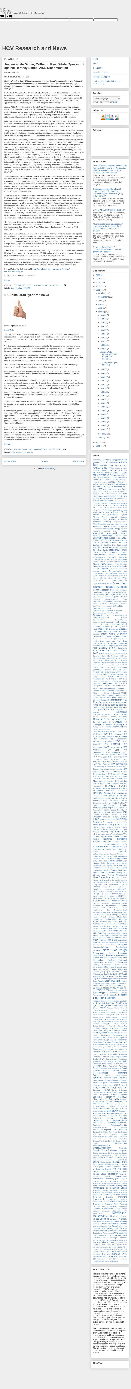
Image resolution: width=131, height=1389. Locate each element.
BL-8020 (111, 538)
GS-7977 (118, 707)
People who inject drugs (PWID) (110, 1004)
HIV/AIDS (26, 288)
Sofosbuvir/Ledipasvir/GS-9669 (103, 1141)
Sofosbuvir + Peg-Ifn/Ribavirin (110, 1120)
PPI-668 (120, 988)
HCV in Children (121, 776)
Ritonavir (116, 1080)
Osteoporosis (116, 983)
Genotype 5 (110, 725)
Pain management (120, 990)
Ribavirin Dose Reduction (115, 1078)
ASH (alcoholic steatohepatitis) (110, 498)
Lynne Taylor (9, 330)
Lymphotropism (110, 889)
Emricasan (107, 669)
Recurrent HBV (121, 1063)
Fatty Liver (111, 697)
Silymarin (123, 1095)
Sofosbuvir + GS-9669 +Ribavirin (112, 1116)
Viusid (121, 1242)
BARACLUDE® (121, 536)
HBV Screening (121, 737)
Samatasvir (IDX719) (101, 1090)
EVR (102, 667)
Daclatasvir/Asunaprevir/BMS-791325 (107, 611)
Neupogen (123, 942)
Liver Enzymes (107, 865)
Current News (119, 583)
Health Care (122, 796)
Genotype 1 (99, 719)
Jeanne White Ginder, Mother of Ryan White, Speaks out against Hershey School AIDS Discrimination (44, 66)
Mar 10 (104, 399)
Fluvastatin (111, 702)
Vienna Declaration (100, 1226)
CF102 (124, 550)
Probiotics (97, 1052)
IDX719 (124, 817)
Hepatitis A (112, 808)
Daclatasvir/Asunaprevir (102, 608)
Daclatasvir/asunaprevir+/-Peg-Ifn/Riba (106, 613)
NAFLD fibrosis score (119, 935)
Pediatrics (122, 995)
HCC (117, 741)
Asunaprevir (98, 533)
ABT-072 (105, 471)
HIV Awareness (117, 779)
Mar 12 (104, 392)
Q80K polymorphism (118, 1057)
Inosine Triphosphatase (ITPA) (116, 834)
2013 (98, 286)
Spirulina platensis (114, 1153)
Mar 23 (104, 337)
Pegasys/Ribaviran (100, 1001)
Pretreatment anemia (108, 1044)
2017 (98, 275)
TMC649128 (116, 1171)
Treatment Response (117, 1201)
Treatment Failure (118, 1199)
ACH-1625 (97, 489)
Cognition (104, 569)
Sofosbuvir (112, 1111)
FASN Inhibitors (111, 679)
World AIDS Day (113, 1252)
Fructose (119, 703)
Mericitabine (122, 917)
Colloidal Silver (99, 571)
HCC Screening (112, 744)
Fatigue (102, 698)
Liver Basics (104, 861)
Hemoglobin (103, 803)
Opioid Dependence (113, 972)
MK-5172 (102, 891)
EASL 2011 (98, 650)
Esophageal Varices (101, 674)
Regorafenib (113, 1066)
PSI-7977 (101, 990)
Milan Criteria (103, 928)
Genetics (113, 717)
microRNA (113, 1256)
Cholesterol (122, 559)
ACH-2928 (117, 489)
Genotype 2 (104, 722)
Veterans (123, 1224)
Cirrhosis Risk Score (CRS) (103, 566)
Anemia (123, 524)
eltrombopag (97, 1256)
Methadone (122, 924)
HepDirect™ (122, 803)
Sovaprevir (122, 1151)
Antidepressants (110, 526)
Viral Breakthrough (115, 1226)
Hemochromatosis (100, 800)
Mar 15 (104, 381)
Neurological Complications (103, 945)
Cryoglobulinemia (99, 583)
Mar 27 (104, 326)
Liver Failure (117, 866)
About (95, 63)
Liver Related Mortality (113, 873)
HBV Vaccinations (118, 739)
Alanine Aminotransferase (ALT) (110, 514)
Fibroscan (122, 700)
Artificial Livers (110, 531)
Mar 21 (104, 345)
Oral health (109, 976)
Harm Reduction (109, 796)
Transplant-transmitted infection (116, 1192)
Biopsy (99, 547)
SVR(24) (105, 1088)
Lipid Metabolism (120, 856)
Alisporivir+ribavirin (120, 522)
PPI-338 (106, 988)
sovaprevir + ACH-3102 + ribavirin (112, 1259)
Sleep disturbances (99, 1111)
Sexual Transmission (114, 1092)
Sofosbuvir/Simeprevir (101, 1146)
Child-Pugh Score (110, 559)
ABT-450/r (105, 473)
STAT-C (117, 1085)
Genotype (123, 717)
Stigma (101, 1164)
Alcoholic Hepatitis (119, 517)
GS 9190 (111, 705)
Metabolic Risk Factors (109, 921)
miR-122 (105, 1256)
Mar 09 (104, 403)
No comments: (55, 285)
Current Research (101, 590)
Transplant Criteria (100, 1190)
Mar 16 (104, 377)
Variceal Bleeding (120, 1221)
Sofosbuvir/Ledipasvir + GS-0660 (110, 1127)
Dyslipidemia (122, 648)
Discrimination (16, 288)
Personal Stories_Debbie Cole (109, 1015)
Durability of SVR (107, 648)
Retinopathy (97, 1075)
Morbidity (107, 931)
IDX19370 (114, 814)
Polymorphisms (121, 1033)
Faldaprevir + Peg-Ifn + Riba (104, 686)
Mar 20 (104, 349)
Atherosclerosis (107, 536)
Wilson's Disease (99, 1251)
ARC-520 (96, 498)
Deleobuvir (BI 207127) (111, 627)
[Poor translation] (10, 16)
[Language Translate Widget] (106, 98)
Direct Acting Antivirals (114, 633)
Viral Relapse (115, 1235)
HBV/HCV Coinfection (102, 741)
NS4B (125, 938)
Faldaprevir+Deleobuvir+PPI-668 (115, 693)
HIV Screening (99, 783)
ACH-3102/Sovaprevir (109, 494)
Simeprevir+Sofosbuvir (101, 1108)
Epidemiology (110, 672)
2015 (98, 279)
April (100, 308)
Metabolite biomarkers (109, 924)
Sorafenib (123, 1148)
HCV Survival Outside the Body (111, 769)
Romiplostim (97, 1085)
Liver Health (121, 868)
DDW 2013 (121, 594)
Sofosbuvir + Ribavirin (104, 1123)
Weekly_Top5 (122, 1249)
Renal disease (117, 1068)
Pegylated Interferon (105, 1003)
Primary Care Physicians (117, 1049)
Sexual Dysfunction (119, 1090)
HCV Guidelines (115, 757)
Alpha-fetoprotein (99, 524)
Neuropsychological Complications (110, 947)
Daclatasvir (97, 597)
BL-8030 (118, 538)
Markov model (99, 908)
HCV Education (120, 754)
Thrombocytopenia (112, 1179)
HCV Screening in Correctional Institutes (107, 766)
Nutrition (111, 960)
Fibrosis (97, 702)
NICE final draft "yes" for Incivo (26, 295)
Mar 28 (104, 322)
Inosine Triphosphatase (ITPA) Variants (110, 836)
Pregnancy (122, 1040)
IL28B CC (103, 819)
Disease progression (113, 636)
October (102, 293)
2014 (98, 282)
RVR (125, 1061)
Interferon (107, 842)
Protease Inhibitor (111, 1051)
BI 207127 (97, 538)
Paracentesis (97, 995)
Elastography (110, 667)
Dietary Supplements (105, 631)
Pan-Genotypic (99, 992)
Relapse (96, 1068)
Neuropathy (122, 945)
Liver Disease (107, 863)
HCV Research (121, 761)
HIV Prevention (120, 781)
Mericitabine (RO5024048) (104, 919)
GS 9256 (119, 705)
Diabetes (123, 629)
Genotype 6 (121, 724)
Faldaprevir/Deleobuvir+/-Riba (103, 695)
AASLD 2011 (106, 465)
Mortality (114, 931)
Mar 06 (104, 414)
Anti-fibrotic (97, 526)
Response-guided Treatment (110, 1073)
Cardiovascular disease (103, 555)
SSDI (111, 1085)
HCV (105, 746)
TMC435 (96, 1171)
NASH (95, 938)
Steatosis (116, 1162)
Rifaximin (107, 1080)
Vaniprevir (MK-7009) (118, 1219)
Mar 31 (104, 315)
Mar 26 (104, 330)
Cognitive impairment (119, 569)
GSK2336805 (121, 712)
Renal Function (106, 1068)
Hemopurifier (113, 803)
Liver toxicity (110, 882)
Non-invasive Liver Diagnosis (110, 953)
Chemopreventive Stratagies (104, 557)
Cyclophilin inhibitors (118, 590)
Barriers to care (118, 542)
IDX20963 (123, 814)
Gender (116, 714)
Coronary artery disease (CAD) (113, 578)
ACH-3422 (123, 494)
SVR (124, 1085)
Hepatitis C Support (101, 77)
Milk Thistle (113, 929)
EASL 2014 (104, 653)
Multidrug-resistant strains (118, 933)
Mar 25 (104, 334)
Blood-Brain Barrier (100, 550)
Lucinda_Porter (108, 887)
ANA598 (113, 496)
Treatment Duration (103, 1197)
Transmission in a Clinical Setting (110, 1188)
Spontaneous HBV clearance (114, 1155)
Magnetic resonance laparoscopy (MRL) (110, 903)
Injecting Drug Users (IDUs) (114, 832)
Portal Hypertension (101, 1035)
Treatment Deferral (120, 1195)
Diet (94, 631)
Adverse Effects (119, 512)
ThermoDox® (98, 1179)
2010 (98, 446)
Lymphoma (97, 889)
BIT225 (105, 538)
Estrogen (113, 674)
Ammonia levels (113, 524)
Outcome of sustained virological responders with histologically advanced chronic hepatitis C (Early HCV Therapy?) (108, 192)
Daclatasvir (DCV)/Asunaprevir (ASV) (110, 599)
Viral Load (118, 1233)
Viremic (105, 1238)
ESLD (124, 665)
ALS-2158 (97, 496)
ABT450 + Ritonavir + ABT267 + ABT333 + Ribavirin (110, 485)
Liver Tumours (116, 878)
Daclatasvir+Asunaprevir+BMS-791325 (108, 606)
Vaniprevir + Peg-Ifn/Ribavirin (103, 1221)
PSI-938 (109, 990)
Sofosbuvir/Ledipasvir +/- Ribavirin (110, 1130)
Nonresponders (115, 958)
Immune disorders (106, 827)
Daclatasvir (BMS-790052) (115, 597)
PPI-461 (113, 988)
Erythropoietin (121, 672)
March (101, 312)
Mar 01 (104, 429)
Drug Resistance (110, 643)
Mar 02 (104, 425)
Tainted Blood (99, 1174)
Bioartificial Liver (110, 545)
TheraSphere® (121, 1176)
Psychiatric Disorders (117, 1054)
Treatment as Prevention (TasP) (105, 1204)
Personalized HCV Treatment (110, 1030)
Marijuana (123, 905)
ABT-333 (123, 470)
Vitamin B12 (97, 1242)
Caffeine (114, 552)
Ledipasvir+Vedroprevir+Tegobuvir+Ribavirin (108, 854)
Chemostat (123, 557)
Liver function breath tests (117, 880)
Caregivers (122, 555)
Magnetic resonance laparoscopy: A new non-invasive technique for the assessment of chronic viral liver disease (108, 227)
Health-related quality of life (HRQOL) (110, 798)
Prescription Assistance (102, 1042)
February (102, 434)
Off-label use (108, 967)
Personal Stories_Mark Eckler (105, 1024)
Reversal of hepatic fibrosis (115, 1075)
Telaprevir (29, 452)
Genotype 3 (120, 722)
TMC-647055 (122, 1169)
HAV (119, 731)
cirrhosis (116, 1254)
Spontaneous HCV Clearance (104, 1158)
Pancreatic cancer (118, 992)
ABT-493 (115, 480)
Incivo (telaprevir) (17, 452)
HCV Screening (118, 764)
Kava (95, 849)
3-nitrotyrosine (113, 462)
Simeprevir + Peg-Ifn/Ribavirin (106, 1099)
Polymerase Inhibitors (106, 1033)
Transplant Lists (98, 1192)
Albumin (96, 517)
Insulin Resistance (102, 839)
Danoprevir (97, 615)
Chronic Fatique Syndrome (103, 562)
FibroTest (114, 700)
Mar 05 (104, 418)
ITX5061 (117, 825)
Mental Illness (107, 917)
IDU (125, 812)
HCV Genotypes (100, 757)
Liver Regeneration (114, 870)
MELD (95, 891)
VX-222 (96, 1219)
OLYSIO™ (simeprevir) (116, 962)
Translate (110, 102)
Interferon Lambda (120, 842)
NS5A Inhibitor (99, 940)
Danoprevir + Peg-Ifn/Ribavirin (115, 615)
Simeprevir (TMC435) (116, 1097)
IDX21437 (97, 817)
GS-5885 (109, 707)
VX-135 (109, 1216)
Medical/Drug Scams (118, 908)
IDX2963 (115, 817)
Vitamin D (106, 1242)
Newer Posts (10, 461)
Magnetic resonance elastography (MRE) (110, 901)
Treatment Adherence (102, 1194)
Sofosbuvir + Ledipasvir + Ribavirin (110, 1118)
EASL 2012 (112, 650)
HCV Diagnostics (113, 752)
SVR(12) (96, 1087)
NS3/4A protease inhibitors (110, 938)
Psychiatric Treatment (101, 1057)
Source (7, 280)
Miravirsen (123, 929)
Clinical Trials (121, 566)
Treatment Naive (100, 1201)
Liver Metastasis (99, 870)
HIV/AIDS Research (110, 788)
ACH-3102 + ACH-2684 (107, 491)
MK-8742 (123, 898)
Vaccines (104, 1219)
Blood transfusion (120, 547)
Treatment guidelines (109, 1206)
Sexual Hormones (99, 1092)
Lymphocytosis (122, 887)
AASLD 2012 (121, 465)
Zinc (108, 1254)
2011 (98, 442)
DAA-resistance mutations (102, 592)
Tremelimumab (107, 1209)
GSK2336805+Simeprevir (101, 714)
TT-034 (124, 1171)
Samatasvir (122, 1088)
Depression (103, 629)
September (103, 297)
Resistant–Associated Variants (115, 1071)
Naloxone (104, 942)
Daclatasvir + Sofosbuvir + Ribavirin (113, 604)
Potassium (111, 1037)
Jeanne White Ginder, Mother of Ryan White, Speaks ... (108, 355)
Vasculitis (96, 1224)
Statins (96, 1162)
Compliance (102, 575)
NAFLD (108, 935)
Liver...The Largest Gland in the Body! (109, 210)
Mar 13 (104, 388)
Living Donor (121, 882)
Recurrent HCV (100, 1066)
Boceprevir (114, 550)
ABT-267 (113, 470)
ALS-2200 (105, 496)
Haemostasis (97, 796)
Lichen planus (107, 856)
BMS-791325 (117, 540)
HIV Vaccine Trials (115, 783)
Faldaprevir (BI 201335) (115, 683)
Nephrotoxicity (113, 942)
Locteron (96, 887)
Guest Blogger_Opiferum (116, 727)
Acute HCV (107, 505)
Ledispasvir (97, 856)
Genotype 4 (98, 724)
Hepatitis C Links (100, 72)
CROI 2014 (99, 552)
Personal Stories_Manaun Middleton (114, 1021)
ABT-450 (96, 473)
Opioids (106, 974)
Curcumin (108, 583)
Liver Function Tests (108, 868)
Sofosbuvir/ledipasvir (102, 1148)
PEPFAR (99, 988)
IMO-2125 (111, 819)
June (100, 300)
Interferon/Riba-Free (118, 847)
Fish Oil (104, 702)
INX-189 (110, 822)
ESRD (95, 667)
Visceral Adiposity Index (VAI (103, 1240)
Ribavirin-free (98, 1080)
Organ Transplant (112, 981)
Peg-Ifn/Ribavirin (104, 997)
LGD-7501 (115, 849)
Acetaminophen (106, 501)
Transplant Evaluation (118, 1190)
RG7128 (118, 1061)
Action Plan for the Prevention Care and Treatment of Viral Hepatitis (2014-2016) (110, 503)
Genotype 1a (112, 719)
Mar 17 (104, 373)
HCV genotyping (108, 776)
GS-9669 (119, 710)
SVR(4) (113, 1087)
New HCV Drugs (115, 950)
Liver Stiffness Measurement (114, 875)
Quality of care (111, 1059)
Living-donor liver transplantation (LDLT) (110, 885)
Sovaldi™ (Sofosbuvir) (105, 1150)
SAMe (105, 1085)
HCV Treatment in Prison (117, 774)
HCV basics (97, 776)
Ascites (124, 531)
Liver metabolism (99, 882)
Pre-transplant (113, 1040)
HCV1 (108, 778)
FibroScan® (104, 700)
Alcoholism (122, 519)
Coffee (96, 569)
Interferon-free (100, 846)
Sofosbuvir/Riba (120, 1143)
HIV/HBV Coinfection (116, 791)
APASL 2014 (122, 496)
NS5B (109, 940)
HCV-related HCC (99, 778)
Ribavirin (97, 1077)
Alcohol (105, 517)
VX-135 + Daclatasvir (119, 1216)
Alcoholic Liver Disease (104, 519)
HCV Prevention (111, 759)
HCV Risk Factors (100, 764)
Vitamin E (115, 1242)
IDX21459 (106, 817)
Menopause (116, 915)
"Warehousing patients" (114, 460)
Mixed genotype (98, 931)
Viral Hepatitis (107, 1228)
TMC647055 (106, 1171)
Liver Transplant (101, 877)
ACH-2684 (107, 489)
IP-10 (118, 822)
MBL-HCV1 (122, 889)
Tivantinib (123, 1181)
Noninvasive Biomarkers (104, 955)
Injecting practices (99, 834)
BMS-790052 (105, 540)
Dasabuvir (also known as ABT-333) (105, 622)
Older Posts (78, 461)
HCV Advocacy (116, 747)
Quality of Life (99, 1059)
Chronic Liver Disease (117, 564)
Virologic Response (118, 1238)
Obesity (96, 965)
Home (45, 461)
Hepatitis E (98, 812)
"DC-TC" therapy (99, 460)
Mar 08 (104, 407)
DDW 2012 (110, 594)
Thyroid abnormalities (109, 1181)
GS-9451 (111, 710)
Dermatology (113, 629)
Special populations (100, 1153)
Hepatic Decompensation (104, 805)
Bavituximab (97, 545)
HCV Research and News (34, 48)
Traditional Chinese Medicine (103, 1183)
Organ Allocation (120, 976)
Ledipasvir (123, 852)
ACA (125, 487)
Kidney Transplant (104, 849)
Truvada (117, 1209)
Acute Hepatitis (120, 505)
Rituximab (123, 1082)
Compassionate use (118, 571)
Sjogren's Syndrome (119, 1108)
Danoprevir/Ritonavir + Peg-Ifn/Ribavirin (110, 620)
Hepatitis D (122, 810)
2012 (98, 290)
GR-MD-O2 (103, 705)
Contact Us (97, 68)
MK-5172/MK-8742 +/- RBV (108, 898)
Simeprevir (97, 1097)
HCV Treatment (113, 771)
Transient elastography (116, 1185)
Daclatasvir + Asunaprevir (103, 601)
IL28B (96, 819)
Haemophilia (122, 793)
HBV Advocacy (115, 734)
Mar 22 (104, 341)
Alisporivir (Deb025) (102, 522)
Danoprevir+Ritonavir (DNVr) (110, 618)
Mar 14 (104, 384)
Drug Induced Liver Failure (110, 641)
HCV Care (113, 750)
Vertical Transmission (109, 1224)
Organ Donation (100, 978)
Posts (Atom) (50, 469)
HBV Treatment (100, 739)
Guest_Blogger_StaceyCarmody (104, 731)
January (102, 438)
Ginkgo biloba (98, 727)
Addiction (109, 510)
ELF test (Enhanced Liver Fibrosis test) (107, 665)
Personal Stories (113, 1008)
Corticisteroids (98, 580)
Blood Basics (108, 547)
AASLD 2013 (100, 468)
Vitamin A (116, 1240)
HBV (105, 733)
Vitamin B (123, 1240)
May (100, 304)
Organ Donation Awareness (117, 979)
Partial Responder (110, 995)
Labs (121, 849)
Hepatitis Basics (109, 810)
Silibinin (114, 1095)
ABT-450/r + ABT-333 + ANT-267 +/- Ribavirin (110, 474)
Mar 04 (104, 422)
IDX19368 (104, 814)
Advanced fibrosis (101, 512)
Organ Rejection (98, 981)
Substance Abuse (111, 1164)
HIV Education (108, 781)
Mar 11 (104, 395)
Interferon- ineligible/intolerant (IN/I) (110, 844)
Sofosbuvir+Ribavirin (119, 1125)
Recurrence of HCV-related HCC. (104, 1063)
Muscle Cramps (98, 935)
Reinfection (123, 1066)
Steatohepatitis (106, 1162)
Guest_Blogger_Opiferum (101, 729)
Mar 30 (104, 319)
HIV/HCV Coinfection (104, 793)
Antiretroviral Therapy (111, 529)
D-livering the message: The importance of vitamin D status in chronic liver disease (107, 249)
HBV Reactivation (108, 736)
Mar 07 (104, 410)
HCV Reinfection (109, 762)
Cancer (124, 552)
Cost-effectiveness (120, 580)
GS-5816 (101, 707)
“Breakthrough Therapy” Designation (105, 1261)
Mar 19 (104, 369)
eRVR (124, 1254)
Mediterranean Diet (101, 910)
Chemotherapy (98, 559)
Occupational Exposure (111, 965)
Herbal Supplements (113, 812)
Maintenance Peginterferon (104, 905)
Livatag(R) (96, 858)
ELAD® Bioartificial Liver (118, 662)
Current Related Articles (110, 586)
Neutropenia (97, 950)
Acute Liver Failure (101, 508)
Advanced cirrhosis (120, 510)
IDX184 (96, 815)
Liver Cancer (116, 861)
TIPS (114, 1169)
